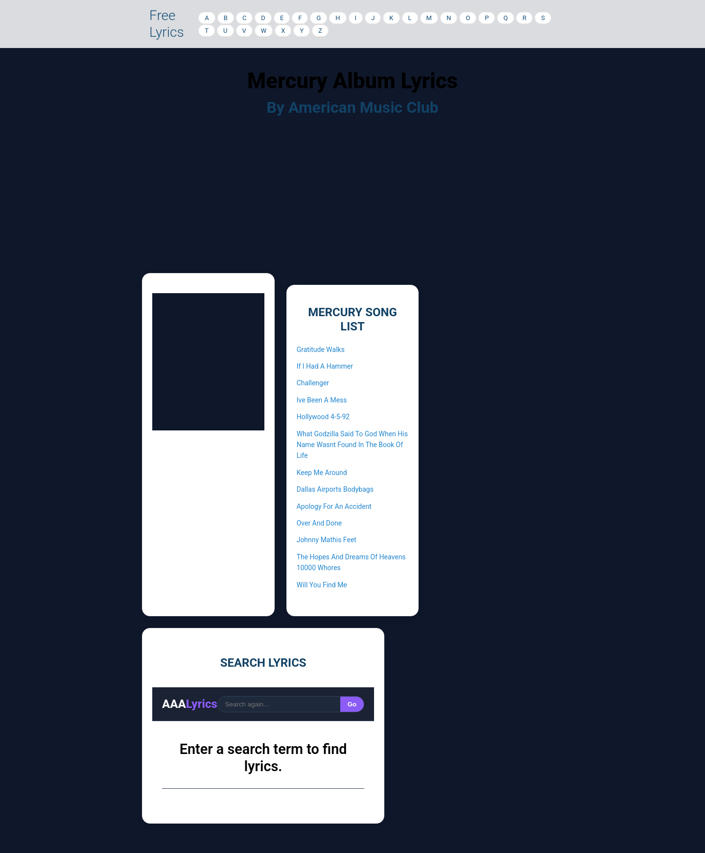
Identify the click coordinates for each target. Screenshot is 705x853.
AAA (189, 704)
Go (352, 704)
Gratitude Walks (321, 349)
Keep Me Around (322, 473)
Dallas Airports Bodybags (335, 489)
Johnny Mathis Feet (326, 540)
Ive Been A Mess (322, 400)
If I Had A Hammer (325, 366)
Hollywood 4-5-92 (323, 417)
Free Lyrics (166, 23)
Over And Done (319, 523)
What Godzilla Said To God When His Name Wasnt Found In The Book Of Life (352, 445)
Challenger (313, 383)
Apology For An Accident (334, 506)
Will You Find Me (322, 585)
